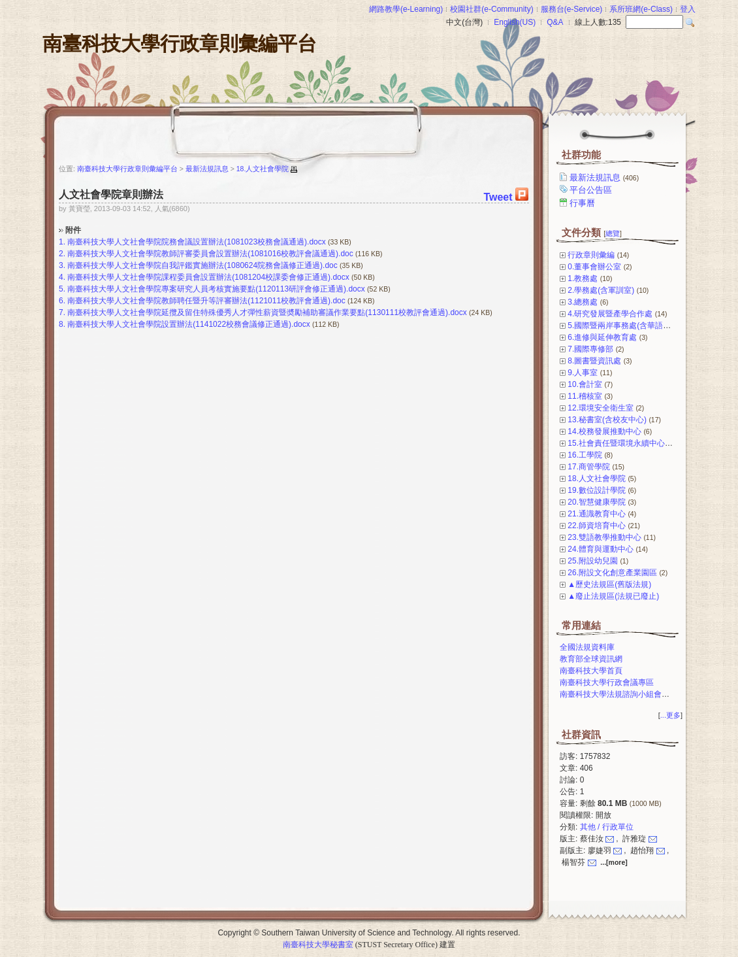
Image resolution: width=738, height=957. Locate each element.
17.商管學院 (589, 466)
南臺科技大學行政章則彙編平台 (179, 43)
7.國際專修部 (590, 349)
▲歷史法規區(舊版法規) (609, 584)
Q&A (555, 22)
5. (62, 289)
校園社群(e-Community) (491, 9)
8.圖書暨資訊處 (594, 360)
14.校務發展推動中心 (604, 431)
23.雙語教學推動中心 (604, 537)
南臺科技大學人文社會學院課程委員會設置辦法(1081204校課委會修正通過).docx (208, 277)
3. (62, 265)
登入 (688, 9)
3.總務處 (583, 302)
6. (62, 300)
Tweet (497, 197)
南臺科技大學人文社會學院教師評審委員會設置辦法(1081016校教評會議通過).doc (210, 253)
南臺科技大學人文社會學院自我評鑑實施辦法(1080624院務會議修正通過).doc (202, 265)
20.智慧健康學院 (597, 502)
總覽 (612, 233)
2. (62, 253)
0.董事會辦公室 (594, 266)
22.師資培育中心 (597, 525)
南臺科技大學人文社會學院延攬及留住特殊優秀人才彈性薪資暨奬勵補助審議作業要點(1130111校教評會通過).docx (266, 312)
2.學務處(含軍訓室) (601, 290)
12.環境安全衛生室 (601, 407)
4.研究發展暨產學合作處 (610, 313)
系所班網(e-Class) (641, 9)
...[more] (613, 862)
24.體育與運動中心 (601, 549)
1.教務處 (583, 278)
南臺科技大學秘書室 (318, 944)
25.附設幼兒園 (593, 560)
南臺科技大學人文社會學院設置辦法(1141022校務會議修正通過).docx (188, 324)
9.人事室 (583, 372)
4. (62, 277)
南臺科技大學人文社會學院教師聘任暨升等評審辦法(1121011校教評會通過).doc (206, 300)
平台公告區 (592, 190)
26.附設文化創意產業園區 (612, 572)
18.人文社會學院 (597, 478)
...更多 (670, 715)
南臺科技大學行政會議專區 (607, 682)
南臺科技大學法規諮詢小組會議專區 (622, 694)
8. (62, 324)
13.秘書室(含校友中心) (607, 419)
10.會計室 (585, 384)
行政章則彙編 (591, 255)
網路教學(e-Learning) (406, 9)
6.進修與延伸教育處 (602, 337)
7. (62, 312)
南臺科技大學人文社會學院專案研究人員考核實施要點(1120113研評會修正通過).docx (215, 289)
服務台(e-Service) (572, 9)
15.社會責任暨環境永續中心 (616, 443)
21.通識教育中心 (597, 513)
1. (62, 241)
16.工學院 (585, 455)
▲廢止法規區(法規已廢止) (613, 596)
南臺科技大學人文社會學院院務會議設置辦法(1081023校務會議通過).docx (196, 241)
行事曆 (583, 203)
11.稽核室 (585, 396)
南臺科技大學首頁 (591, 670)
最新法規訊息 (605, 177)
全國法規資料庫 (587, 647)
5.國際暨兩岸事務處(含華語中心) (624, 325)
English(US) (515, 22)
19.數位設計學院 (597, 490)
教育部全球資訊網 (591, 658)
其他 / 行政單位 (607, 826)
